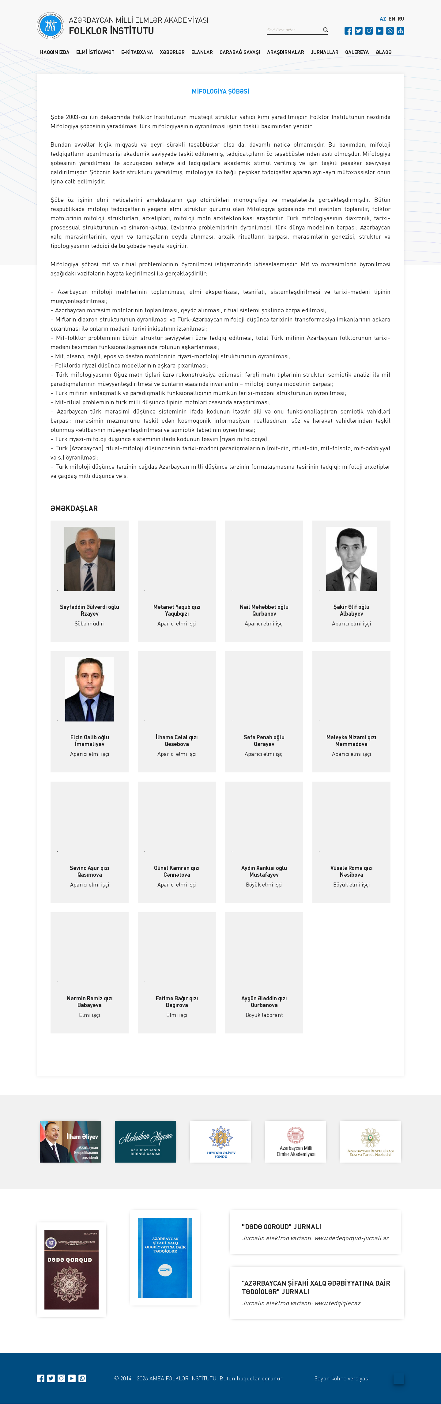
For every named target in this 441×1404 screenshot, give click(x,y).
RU (401, 19)
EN (392, 19)
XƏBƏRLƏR (172, 52)
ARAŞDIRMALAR (285, 52)
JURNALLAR (324, 52)
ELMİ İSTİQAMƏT (95, 52)
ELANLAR (202, 52)
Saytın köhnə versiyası (341, 1378)
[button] (325, 30)
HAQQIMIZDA (55, 52)
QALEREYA (357, 52)
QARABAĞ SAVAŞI (240, 52)
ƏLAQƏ (384, 52)
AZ (383, 19)
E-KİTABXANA (137, 52)
